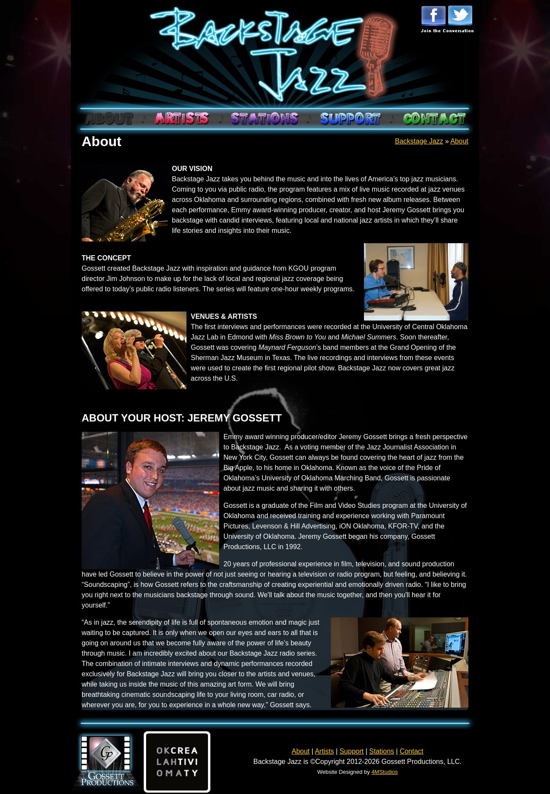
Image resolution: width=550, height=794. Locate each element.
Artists (324, 751)
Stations (381, 751)
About (459, 141)
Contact (411, 751)
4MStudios (384, 772)
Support (351, 751)
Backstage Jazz (419, 141)
